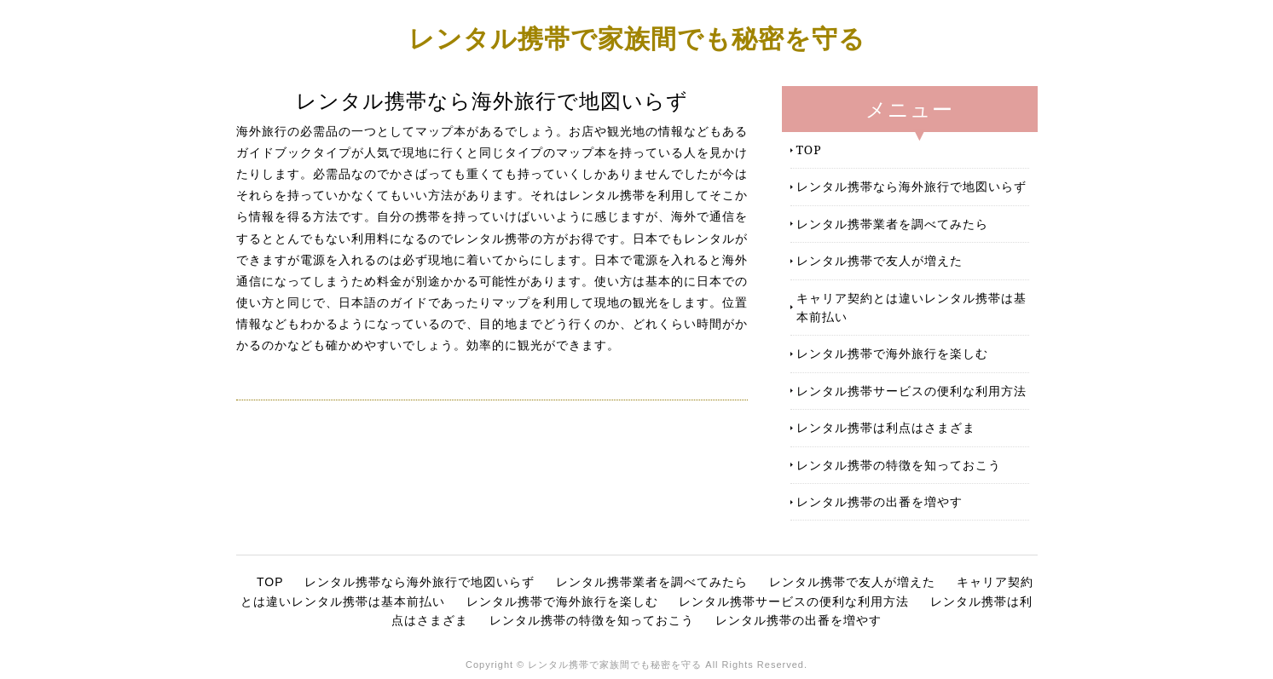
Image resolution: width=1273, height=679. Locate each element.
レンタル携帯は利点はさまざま (885, 427)
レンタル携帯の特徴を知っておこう (898, 465)
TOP (809, 149)
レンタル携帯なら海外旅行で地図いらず (911, 186)
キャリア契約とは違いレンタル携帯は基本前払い (911, 307)
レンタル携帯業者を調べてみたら (892, 224)
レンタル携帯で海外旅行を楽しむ (892, 353)
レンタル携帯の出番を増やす (879, 501)
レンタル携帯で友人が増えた (879, 260)
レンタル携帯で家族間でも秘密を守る (636, 37)
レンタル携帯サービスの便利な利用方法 (911, 391)
